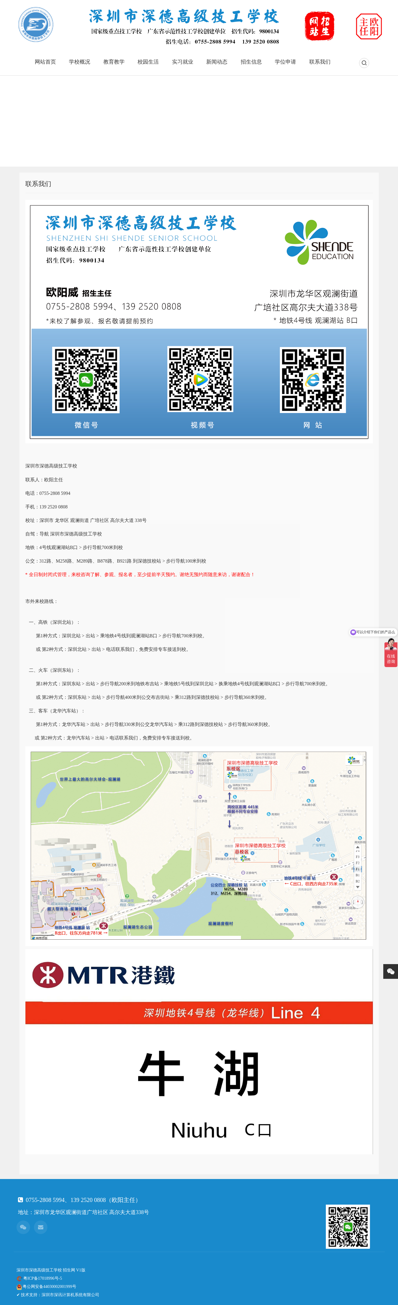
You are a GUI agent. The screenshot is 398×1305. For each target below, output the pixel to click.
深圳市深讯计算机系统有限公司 (70, 1295)
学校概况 (79, 62)
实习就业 (182, 62)
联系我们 (320, 62)
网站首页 (45, 62)
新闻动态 (216, 62)
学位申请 (285, 62)
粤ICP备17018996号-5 (42, 1278)
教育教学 (114, 62)
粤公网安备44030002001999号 (49, 1286)
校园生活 (148, 62)
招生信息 (251, 62)
